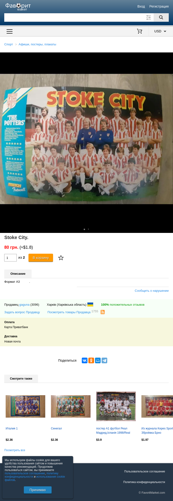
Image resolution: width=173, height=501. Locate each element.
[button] (169, 56)
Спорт (8, 44)
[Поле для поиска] (86, 17)
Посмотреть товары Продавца (73, 312)
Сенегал (56, 428)
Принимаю (37, 490)
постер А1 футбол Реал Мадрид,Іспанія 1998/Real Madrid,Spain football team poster (113, 431)
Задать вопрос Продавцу (22, 312)
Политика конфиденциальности (144, 482)
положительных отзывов (122, 304)
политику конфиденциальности (31, 475)
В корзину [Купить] (41, 258)
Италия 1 (12, 428)
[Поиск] (161, 17)
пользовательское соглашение (25, 473)
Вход (141, 6)
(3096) (34, 304)
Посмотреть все (14, 450)
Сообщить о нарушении (152, 290)
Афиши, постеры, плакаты (37, 44)
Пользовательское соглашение (144, 471)
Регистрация (159, 6)
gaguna (24, 304)
